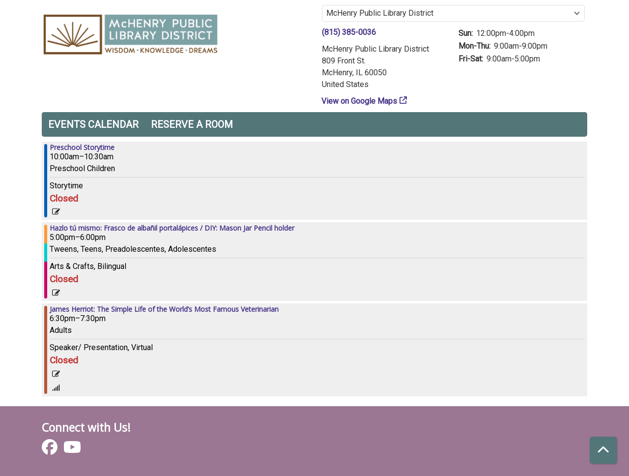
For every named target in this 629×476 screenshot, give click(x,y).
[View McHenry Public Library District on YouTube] (72, 450)
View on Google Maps (359, 101)
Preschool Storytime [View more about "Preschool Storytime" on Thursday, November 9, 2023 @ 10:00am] (82, 147)
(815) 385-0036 (349, 32)
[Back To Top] (603, 450)
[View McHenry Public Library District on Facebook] (50, 450)
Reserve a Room (192, 124)
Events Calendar (93, 124)
